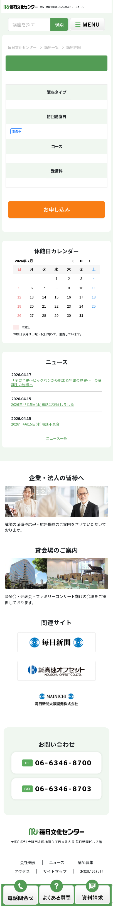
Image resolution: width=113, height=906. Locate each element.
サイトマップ (55, 871)
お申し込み (56, 209)
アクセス (22, 871)
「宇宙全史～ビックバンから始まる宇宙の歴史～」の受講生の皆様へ (56, 382)
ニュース (56, 862)
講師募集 (85, 862)
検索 (59, 24)
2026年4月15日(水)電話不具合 (35, 424)
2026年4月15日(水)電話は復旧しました (42, 404)
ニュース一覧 (56, 438)
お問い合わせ (91, 871)
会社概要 (28, 862)
